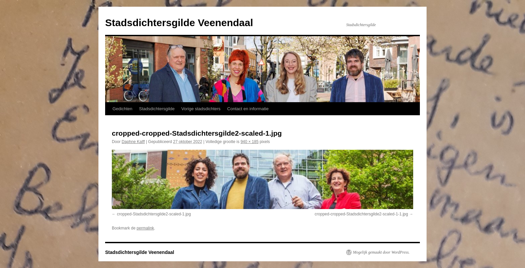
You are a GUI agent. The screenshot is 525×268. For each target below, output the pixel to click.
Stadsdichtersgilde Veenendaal (179, 22)
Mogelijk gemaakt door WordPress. (381, 252)
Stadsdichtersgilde (156, 108)
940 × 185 (249, 141)
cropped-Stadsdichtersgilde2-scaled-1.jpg (154, 214)
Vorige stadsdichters (201, 108)
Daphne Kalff (133, 141)
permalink (145, 228)
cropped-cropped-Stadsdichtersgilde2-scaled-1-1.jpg (361, 214)
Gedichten (122, 108)
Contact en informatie (248, 108)
